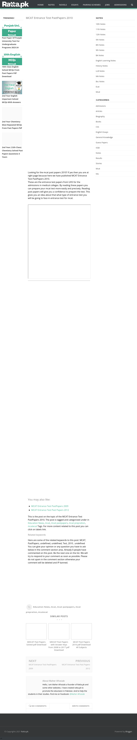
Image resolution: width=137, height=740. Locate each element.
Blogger (128, 731)
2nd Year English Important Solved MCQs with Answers (11, 99)
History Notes (102, 66)
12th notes (100, 34)
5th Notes (100, 39)
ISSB (98, 147)
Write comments (80, 706)
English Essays (102, 132)
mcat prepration (77, 523)
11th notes (100, 29)
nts (97, 174)
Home (40, 4)
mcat (47, 523)
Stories (99, 163)
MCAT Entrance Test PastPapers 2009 (49, 506)
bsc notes (100, 81)
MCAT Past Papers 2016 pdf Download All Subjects (81, 645)
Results (99, 158)
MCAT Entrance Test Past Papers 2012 (50, 510)
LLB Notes (100, 71)
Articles (99, 111)
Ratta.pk (24, 731)
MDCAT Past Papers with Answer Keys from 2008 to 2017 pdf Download (58, 646)
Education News (36, 523)
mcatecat (32, 526)
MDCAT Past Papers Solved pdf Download (36, 643)
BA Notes (100, 55)
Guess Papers (102, 142)
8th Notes (100, 45)
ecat (97, 86)
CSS (97, 127)
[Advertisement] (59, 40)
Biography (100, 116)
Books (98, 121)
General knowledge (104, 137)
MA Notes (100, 76)
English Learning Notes (106, 60)
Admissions (101, 106)
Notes (98, 153)
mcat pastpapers (59, 523)
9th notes (100, 50)
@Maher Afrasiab (77, 694)
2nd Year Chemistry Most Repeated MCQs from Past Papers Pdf (12, 124)
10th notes (100, 24)
